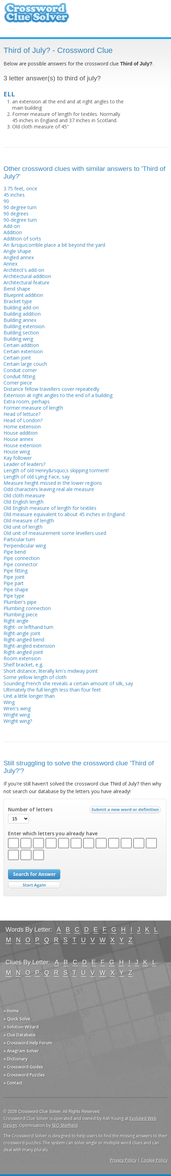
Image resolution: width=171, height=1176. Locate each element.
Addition (12, 232)
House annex (18, 439)
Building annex (19, 320)
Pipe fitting (15, 570)
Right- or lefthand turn (28, 627)
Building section (21, 332)
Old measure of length (28, 520)
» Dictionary (15, 1059)
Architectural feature (26, 282)
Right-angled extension (29, 645)
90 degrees (16, 213)
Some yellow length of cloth (35, 677)
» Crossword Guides (23, 1067)
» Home (11, 1011)
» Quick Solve (16, 1019)
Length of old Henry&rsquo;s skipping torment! (56, 470)
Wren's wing (17, 708)
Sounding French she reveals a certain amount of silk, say (68, 683)
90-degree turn (20, 219)
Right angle (16, 620)
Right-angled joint (23, 652)
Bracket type (17, 301)
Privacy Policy (123, 1160)
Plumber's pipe (20, 602)
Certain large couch (25, 364)
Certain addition (21, 345)
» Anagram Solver (21, 1051)
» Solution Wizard (21, 1027)
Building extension (24, 326)
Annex (10, 263)
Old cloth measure (24, 495)
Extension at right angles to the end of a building (57, 395)
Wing (9, 702)
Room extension (22, 658)
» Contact (13, 1083)
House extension (22, 445)
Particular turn (19, 539)
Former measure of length (33, 407)
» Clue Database (19, 1035)
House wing (16, 451)
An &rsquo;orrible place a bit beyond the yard (54, 245)
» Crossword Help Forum (27, 1043)
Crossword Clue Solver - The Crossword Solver (36, 16)
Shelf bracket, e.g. (23, 664)
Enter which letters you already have (53, 833)
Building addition (22, 313)
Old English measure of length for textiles (49, 508)
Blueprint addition (23, 295)
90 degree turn (20, 207)
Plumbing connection (27, 608)
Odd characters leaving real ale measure (48, 489)
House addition (20, 432)
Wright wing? (17, 721)
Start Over (34, 885)
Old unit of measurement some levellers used (54, 533)
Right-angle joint (21, 633)
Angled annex (18, 257)
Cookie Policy (154, 1160)
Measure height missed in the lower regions (52, 483)
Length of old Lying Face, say (36, 476)
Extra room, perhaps (26, 401)
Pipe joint (14, 577)
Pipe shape (15, 589)
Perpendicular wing (24, 545)
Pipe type (13, 595)
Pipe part (13, 583)
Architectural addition (27, 276)
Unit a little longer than (29, 696)
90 (6, 201)
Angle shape (17, 251)
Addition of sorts (22, 238)
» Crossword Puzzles (24, 1075)
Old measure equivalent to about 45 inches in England (64, 514)
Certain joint (17, 357)
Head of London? (22, 420)
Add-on (11, 226)
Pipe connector (20, 564)
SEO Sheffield (65, 1125)
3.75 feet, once (20, 188)
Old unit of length (22, 526)
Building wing (18, 339)
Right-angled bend (23, 639)
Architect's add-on (23, 270)
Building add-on (21, 307)
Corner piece (17, 382)
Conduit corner (20, 370)
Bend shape (16, 288)
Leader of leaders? (24, 464)
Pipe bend (14, 551)
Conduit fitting (19, 376)
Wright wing (16, 714)
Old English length (23, 501)
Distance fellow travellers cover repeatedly (51, 389)
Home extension (22, 426)
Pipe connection (21, 558)
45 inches (14, 194)
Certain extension (23, 351)
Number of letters (30, 809)
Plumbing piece (20, 614)
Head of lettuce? (21, 414)
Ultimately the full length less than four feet (52, 689)
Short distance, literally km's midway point (50, 671)
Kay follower (17, 458)
